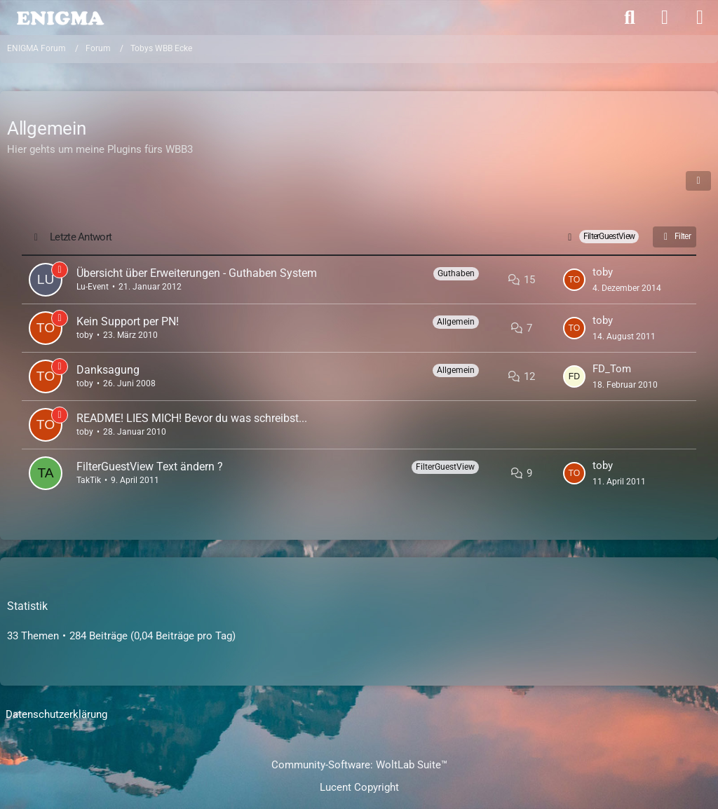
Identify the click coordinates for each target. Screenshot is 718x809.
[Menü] (700, 18)
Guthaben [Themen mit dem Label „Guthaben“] (456, 273)
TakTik (88, 480)
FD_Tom (611, 368)
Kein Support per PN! (127, 321)
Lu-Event (92, 287)
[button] (698, 181)
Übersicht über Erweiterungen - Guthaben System (196, 273)
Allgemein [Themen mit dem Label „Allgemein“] (456, 322)
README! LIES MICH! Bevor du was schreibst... (191, 418)
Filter (674, 237)
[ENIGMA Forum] (59, 17)
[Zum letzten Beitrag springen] (574, 279)
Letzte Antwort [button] (80, 237)
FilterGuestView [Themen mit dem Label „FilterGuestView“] (445, 467)
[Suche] (630, 18)
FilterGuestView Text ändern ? (149, 466)
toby (602, 272)
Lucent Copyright (359, 787)
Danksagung (108, 369)
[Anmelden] (665, 17)
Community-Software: (359, 765)
